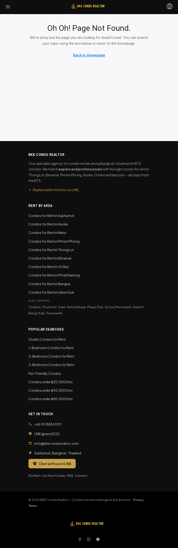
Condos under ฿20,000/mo (50, 382)
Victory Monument (118, 307)
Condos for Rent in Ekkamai (49, 258)
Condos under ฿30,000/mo (50, 390)
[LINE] (98, 539)
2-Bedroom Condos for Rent (51, 356)
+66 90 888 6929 (47, 424)
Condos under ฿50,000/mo (50, 399)
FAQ (70, 475)
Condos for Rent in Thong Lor (51, 250)
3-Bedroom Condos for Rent (51, 365)
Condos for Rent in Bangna (49, 284)
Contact (81, 475)
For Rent (34, 475)
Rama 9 (138, 307)
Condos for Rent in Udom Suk (51, 292)
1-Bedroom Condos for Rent (51, 348)
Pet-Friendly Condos (44, 373)
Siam (61, 307)
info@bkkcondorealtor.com (56, 443)
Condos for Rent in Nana (47, 232)
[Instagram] (89, 539)
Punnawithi (54, 313)
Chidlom (34, 307)
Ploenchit (50, 307)
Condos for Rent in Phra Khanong (54, 275)
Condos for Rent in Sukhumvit (51, 215)
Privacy (138, 500)
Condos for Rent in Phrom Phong (53, 241)
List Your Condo (53, 475)
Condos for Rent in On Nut (48, 266)
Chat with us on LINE (52, 463)
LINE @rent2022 (46, 434)
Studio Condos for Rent (47, 339)
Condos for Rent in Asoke (48, 224)
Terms (32, 506)
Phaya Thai (95, 307)
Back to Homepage (89, 55)
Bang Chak (36, 313)
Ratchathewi (76, 307)
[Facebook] (80, 539)
